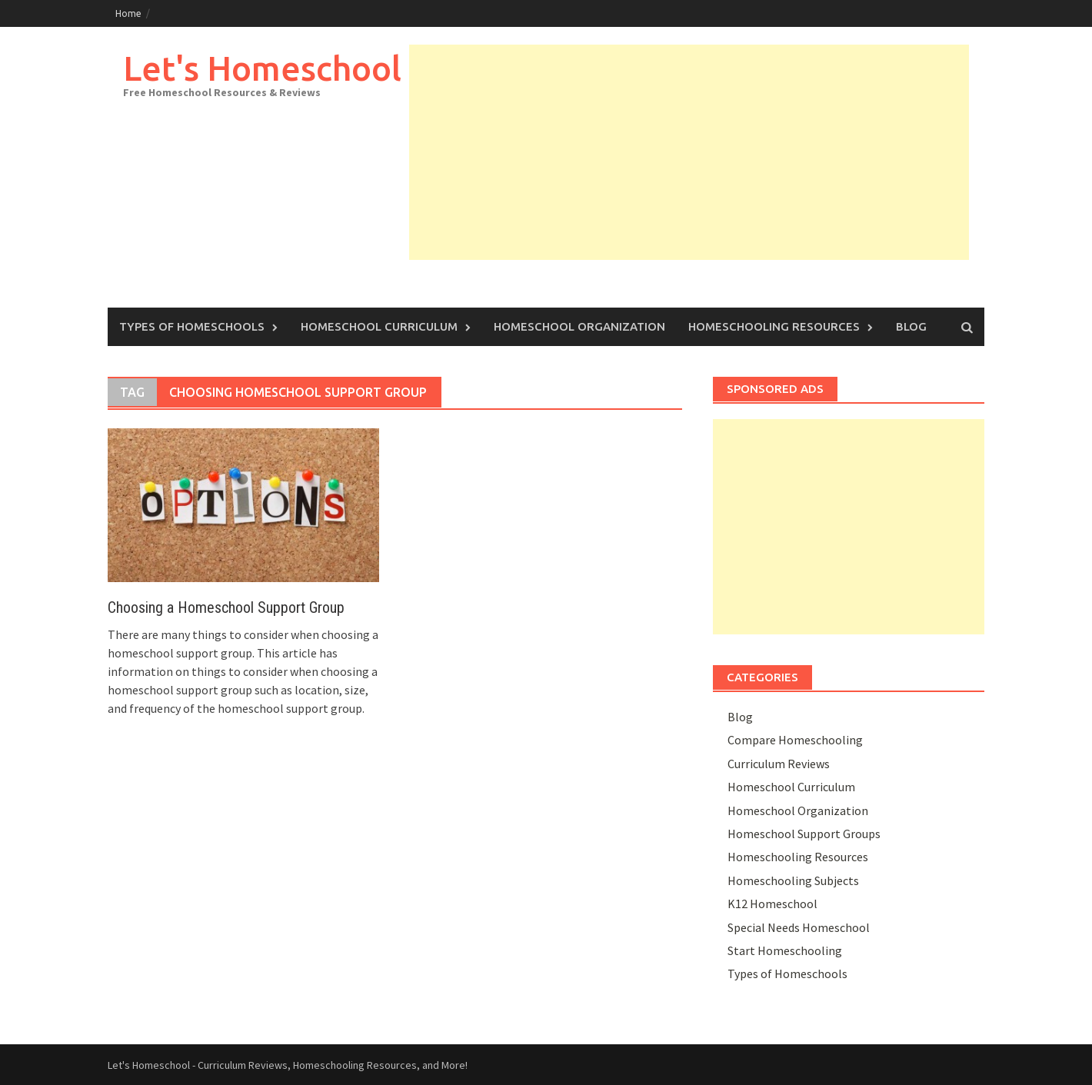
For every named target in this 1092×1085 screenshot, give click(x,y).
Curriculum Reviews (778, 763)
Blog (911, 326)
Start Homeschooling (784, 950)
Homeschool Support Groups (804, 833)
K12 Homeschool (772, 903)
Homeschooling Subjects (793, 880)
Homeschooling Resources (774, 326)
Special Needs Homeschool (798, 927)
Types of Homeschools (192, 326)
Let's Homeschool (262, 68)
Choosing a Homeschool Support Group (226, 607)
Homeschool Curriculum (379, 326)
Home (128, 13)
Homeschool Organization (579, 326)
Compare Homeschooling (795, 739)
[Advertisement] (689, 152)
